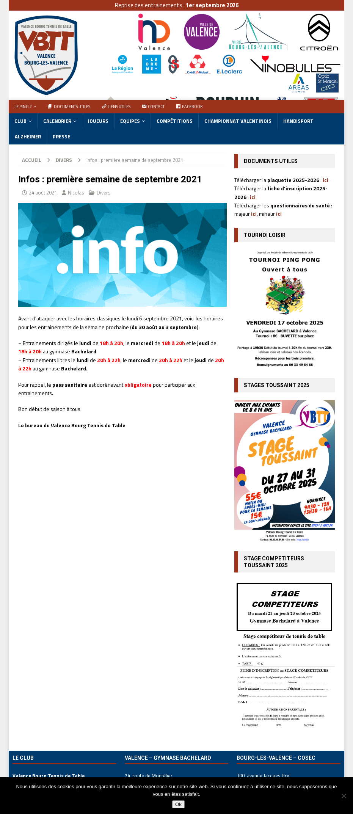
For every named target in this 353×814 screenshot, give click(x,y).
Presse (61, 136)
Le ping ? (22, 107)
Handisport (298, 121)
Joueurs (98, 121)
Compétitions (175, 121)
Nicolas (76, 192)
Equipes (130, 121)
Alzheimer (28, 136)
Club (20, 121)
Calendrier (57, 121)
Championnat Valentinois (237, 121)
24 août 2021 (43, 192)
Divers (104, 192)
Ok (178, 804)
